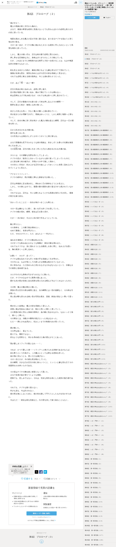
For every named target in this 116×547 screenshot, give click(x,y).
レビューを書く (92, 17)
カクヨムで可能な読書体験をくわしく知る (42, 520)
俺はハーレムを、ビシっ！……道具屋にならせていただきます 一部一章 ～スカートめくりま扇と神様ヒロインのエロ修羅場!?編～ (99, 6)
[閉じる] (31, 466)
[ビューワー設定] (75, 2)
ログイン (48, 517)
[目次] (81, 2)
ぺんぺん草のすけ (90, 11)
